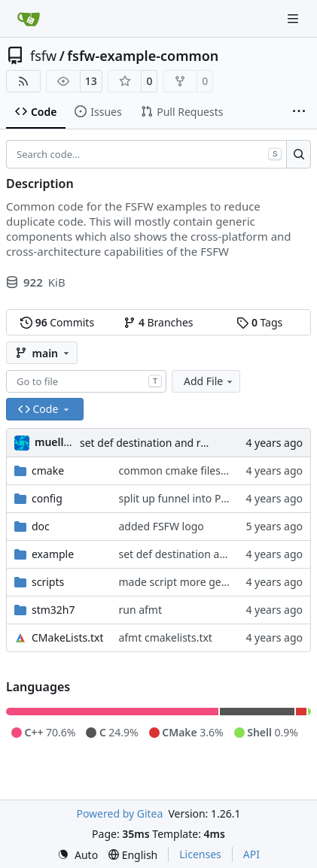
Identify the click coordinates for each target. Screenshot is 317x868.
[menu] (77, 855)
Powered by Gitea (119, 813)
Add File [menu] (209, 381)
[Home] (29, 18)
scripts (48, 582)
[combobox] (86, 381)
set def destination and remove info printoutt (191, 443)
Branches (158, 322)
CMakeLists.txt (67, 637)
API (251, 854)
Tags (259, 322)
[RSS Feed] (23, 81)
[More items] (299, 112)
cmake (48, 470)
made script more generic (181, 582)
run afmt (140, 609)
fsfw (43, 55)
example (53, 554)
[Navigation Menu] (294, 18)
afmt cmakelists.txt (165, 637)
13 (91, 81)
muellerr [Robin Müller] (57, 442)
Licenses (200, 854)
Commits (57, 322)
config (47, 498)
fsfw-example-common (142, 55)
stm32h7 (53, 609)
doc (41, 526)
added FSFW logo (160, 526)
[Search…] (298, 154)
